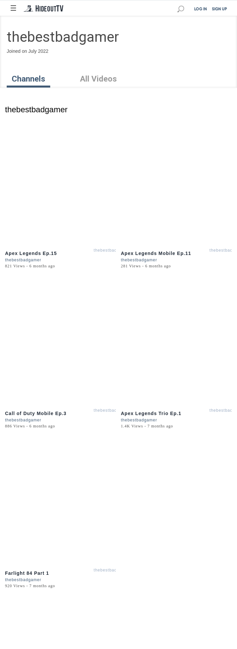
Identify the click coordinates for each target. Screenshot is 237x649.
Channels (28, 79)
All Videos (98, 79)
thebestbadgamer (112, 250)
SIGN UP (219, 9)
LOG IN (200, 9)
